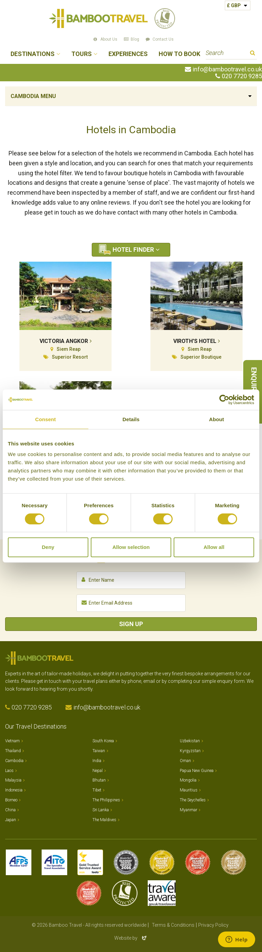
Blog (135, 39)
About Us (108, 39)
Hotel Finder (133, 249)
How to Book (179, 54)
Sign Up (131, 623)
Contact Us (163, 39)
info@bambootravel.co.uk (227, 69)
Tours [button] (81, 54)
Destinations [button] (33, 54)
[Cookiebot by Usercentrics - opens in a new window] (224, 400)
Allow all (214, 547)
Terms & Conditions (173, 925)
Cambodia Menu (33, 96)
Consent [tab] (45, 419)
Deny (48, 547)
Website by (131, 938)
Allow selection (130, 547)
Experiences (128, 54)
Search (252, 53)
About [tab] (216, 419)
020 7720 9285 (242, 76)
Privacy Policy (213, 925)
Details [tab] (131, 419)
